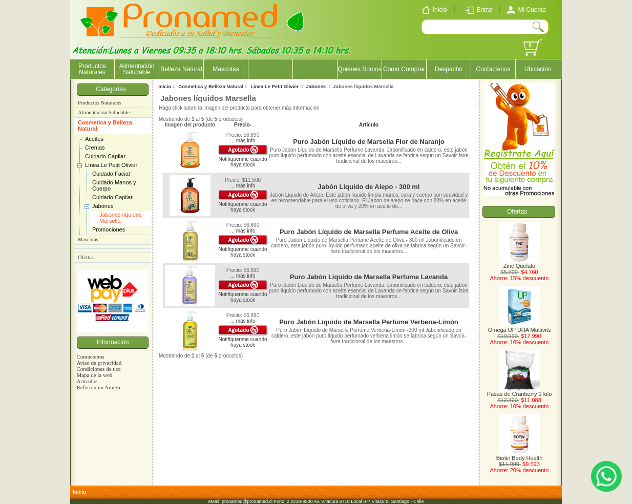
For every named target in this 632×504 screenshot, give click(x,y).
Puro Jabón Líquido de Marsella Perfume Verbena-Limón (368, 322)
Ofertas (86, 257)
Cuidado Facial (111, 174)
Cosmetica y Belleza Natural (105, 125)
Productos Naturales (92, 69)
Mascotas (226, 69)
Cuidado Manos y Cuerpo (114, 185)
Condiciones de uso (98, 369)
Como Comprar (404, 69)
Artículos (86, 381)
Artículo (368, 125)
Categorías (112, 89)
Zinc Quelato (519, 263)
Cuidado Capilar (105, 156)
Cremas (95, 147)
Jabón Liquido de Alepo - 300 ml (369, 187)
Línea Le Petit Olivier (111, 165)
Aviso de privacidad (98, 363)
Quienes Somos (359, 69)
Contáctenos (493, 69)
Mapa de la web (94, 375)
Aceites (94, 139)
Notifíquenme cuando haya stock (242, 161)
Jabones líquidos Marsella (120, 218)
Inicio (164, 86)
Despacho (448, 69)
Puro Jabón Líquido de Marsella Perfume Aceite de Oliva (369, 232)
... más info (243, 140)
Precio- (242, 125)
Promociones (108, 229)
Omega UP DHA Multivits (519, 327)
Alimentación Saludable (137, 69)
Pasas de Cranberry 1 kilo (519, 391)
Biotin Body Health (519, 455)
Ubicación (538, 69)
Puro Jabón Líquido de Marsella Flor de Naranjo (368, 141)
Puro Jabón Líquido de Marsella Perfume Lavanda (369, 277)
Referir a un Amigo (98, 387)
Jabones (103, 206)
